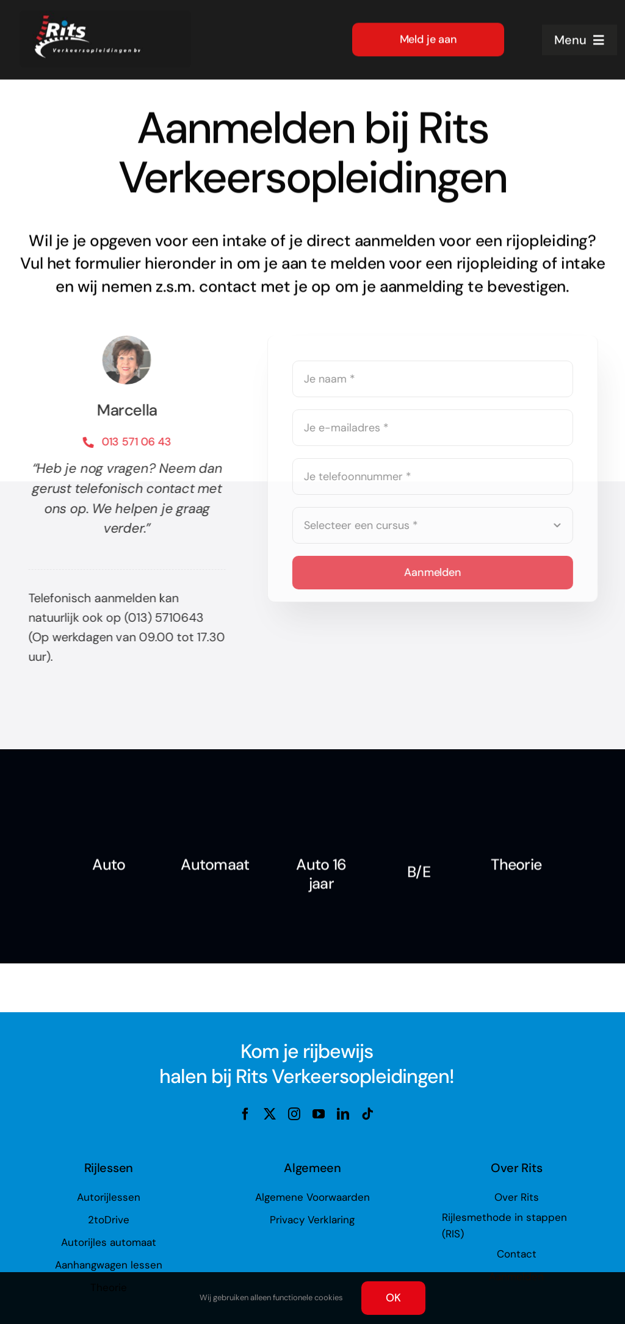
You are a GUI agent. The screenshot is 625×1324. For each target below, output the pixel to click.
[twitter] (270, 1114)
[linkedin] (343, 1114)
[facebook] (245, 1114)
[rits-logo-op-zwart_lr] (105, 15)
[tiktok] (367, 1114)
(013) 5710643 (161, 617)
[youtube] (318, 1114)
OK (393, 1297)
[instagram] (294, 1114)
